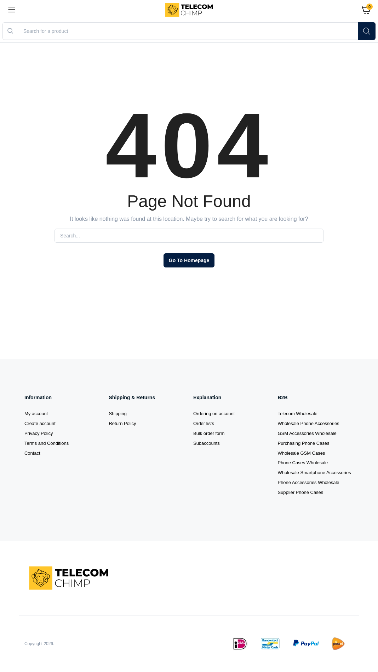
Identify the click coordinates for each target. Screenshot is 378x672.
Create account (40, 423)
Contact (32, 453)
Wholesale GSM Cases (301, 453)
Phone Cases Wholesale (303, 462)
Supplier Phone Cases (300, 492)
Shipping (118, 413)
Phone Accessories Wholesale (308, 482)
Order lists (203, 423)
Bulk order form (208, 433)
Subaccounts (206, 443)
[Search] (367, 31)
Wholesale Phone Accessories (308, 423)
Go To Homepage (189, 260)
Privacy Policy (38, 433)
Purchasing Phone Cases (304, 443)
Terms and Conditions (46, 443)
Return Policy (122, 423)
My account (36, 413)
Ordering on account (214, 413)
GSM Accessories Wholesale (307, 433)
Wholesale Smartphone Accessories (314, 472)
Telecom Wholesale (297, 413)
